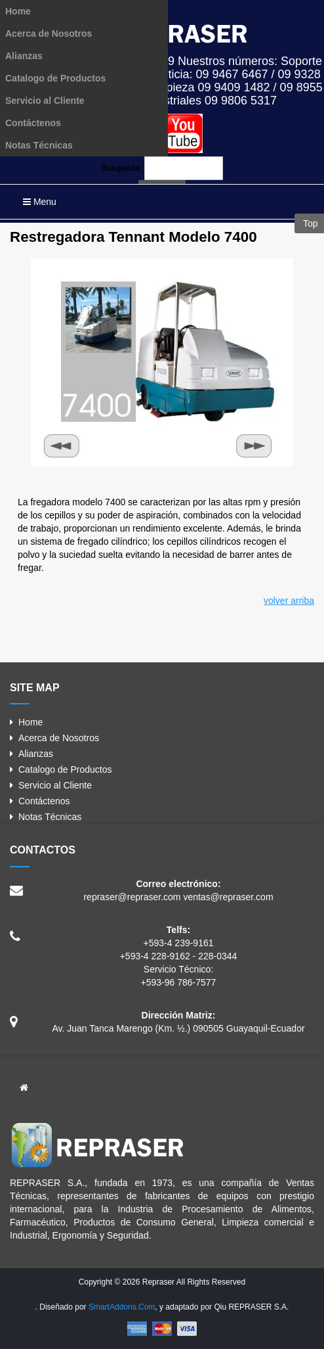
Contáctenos (33, 123)
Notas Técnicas (39, 145)
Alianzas (24, 56)
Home (18, 11)
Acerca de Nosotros (48, 33)
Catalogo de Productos (55, 78)
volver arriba (289, 600)
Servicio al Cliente (45, 100)
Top (308, 223)
